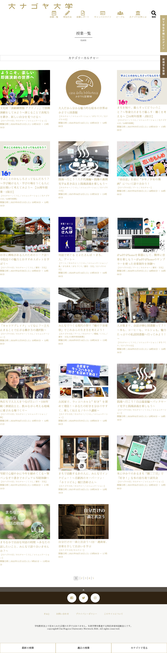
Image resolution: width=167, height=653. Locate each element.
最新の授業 (28, 648)
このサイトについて (113, 614)
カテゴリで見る (139, 648)
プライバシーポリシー (86, 614)
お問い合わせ (62, 614)
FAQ (46, 614)
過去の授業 (83, 648)
